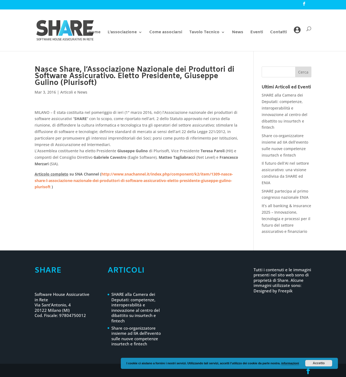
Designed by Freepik (273, 290)
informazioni (290, 363)
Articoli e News (73, 92)
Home (94, 32)
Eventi (256, 32)
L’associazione (122, 32)
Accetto (319, 363)
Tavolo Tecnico (204, 32)
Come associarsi (165, 32)
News (237, 32)
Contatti (278, 32)
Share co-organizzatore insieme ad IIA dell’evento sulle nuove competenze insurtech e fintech (136, 336)
